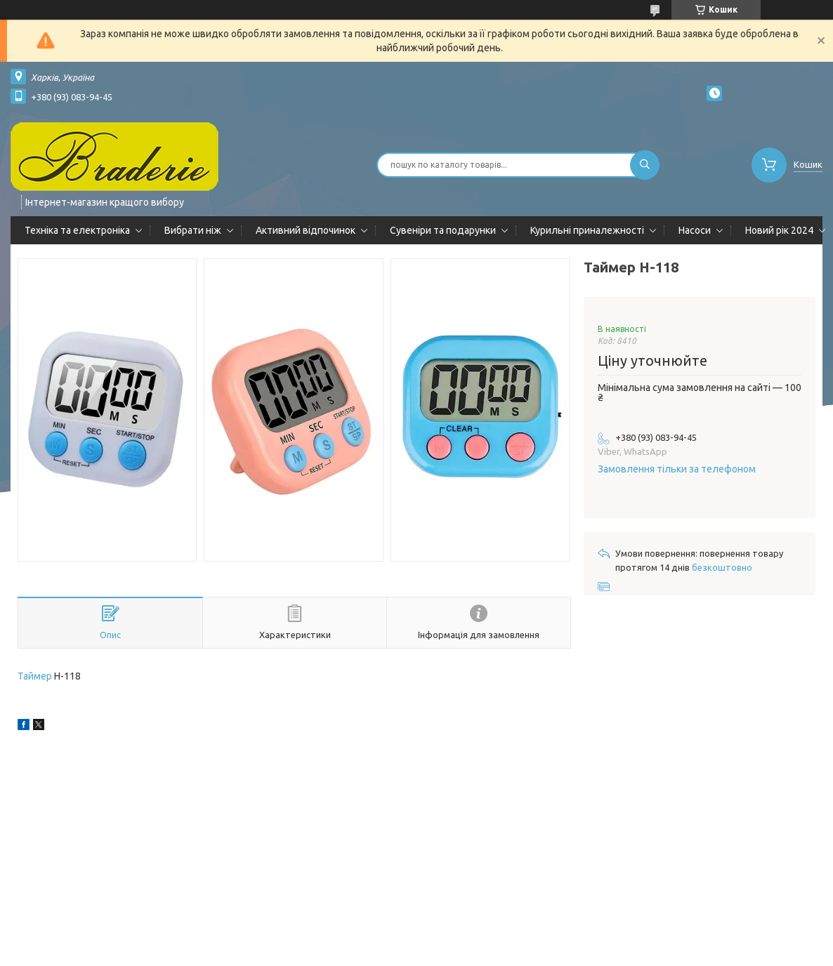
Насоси (694, 230)
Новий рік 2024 (779, 230)
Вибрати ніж (192, 230)
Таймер (35, 676)
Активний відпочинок (305, 230)
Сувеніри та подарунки (443, 230)
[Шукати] (645, 165)
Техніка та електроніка (77, 230)
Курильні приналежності (587, 230)
